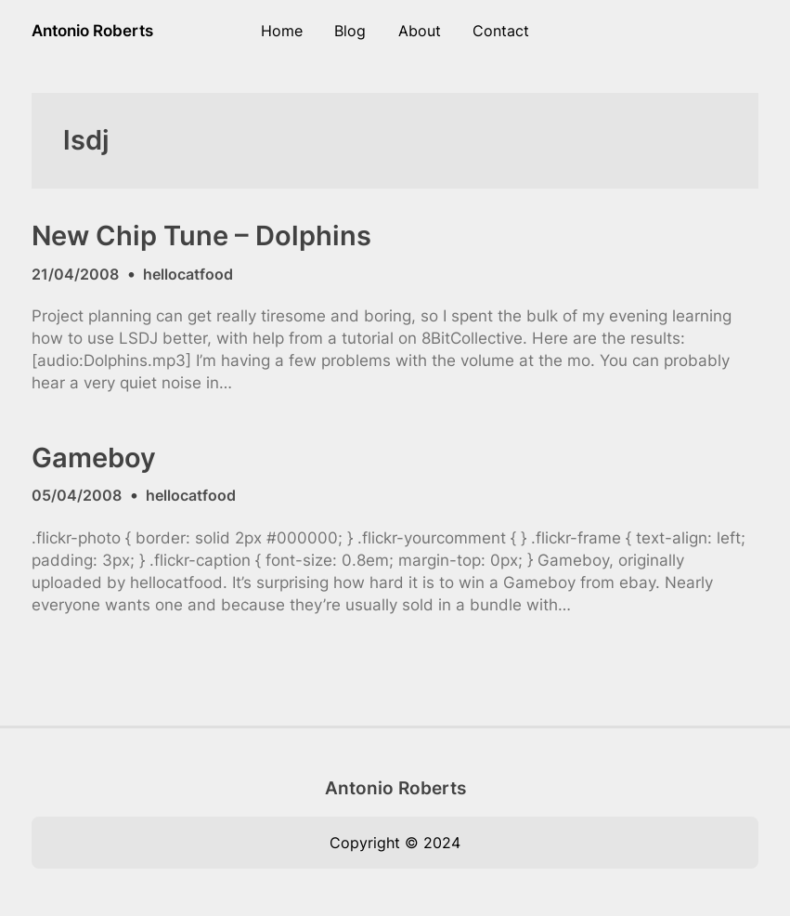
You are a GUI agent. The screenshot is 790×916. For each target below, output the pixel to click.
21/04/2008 (75, 274)
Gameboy (94, 458)
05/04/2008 (77, 495)
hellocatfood (188, 274)
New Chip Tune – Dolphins (201, 236)
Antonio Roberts (92, 30)
